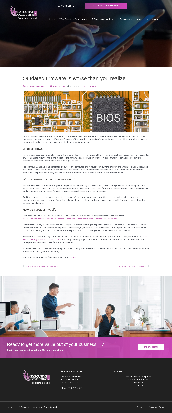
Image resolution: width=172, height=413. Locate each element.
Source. (73, 257)
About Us (142, 19)
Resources (126, 19)
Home (52, 19)
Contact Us (157, 19)
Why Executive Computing (73, 19)
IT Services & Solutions (103, 19)
